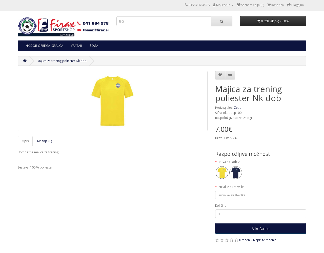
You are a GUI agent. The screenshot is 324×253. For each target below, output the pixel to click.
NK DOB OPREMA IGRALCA (44, 46)
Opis (25, 141)
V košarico (261, 228)
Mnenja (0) (44, 141)
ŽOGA (94, 46)
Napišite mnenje (264, 240)
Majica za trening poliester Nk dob (62, 61)
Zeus (237, 108)
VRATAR (76, 46)
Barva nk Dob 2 (229, 162)
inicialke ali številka (231, 187)
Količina (220, 205)
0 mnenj (245, 240)
